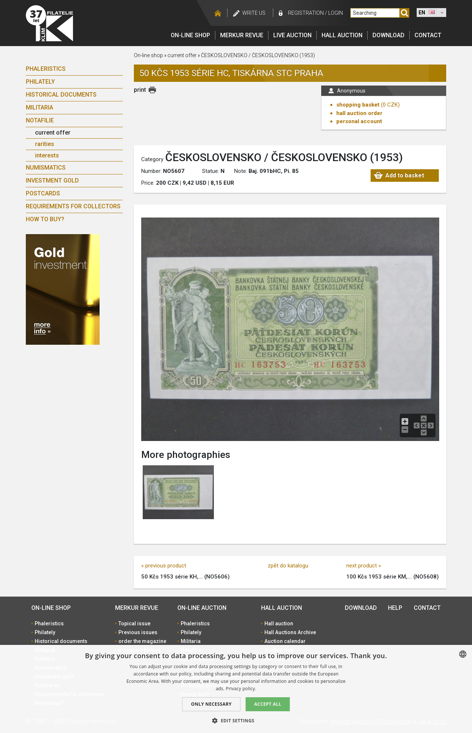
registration (306, 13)
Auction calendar (285, 641)
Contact (427, 35)
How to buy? (45, 219)
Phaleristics (46, 68)
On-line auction (201, 607)
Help (395, 607)
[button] (236, 720)
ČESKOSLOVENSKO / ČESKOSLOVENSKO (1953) (258, 55)
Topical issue (134, 623)
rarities (44, 143)
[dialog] (236, 689)
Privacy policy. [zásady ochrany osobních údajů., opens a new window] (241, 688)
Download (388, 35)
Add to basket (404, 175)
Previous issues (137, 632)
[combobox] (462, 654)
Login (335, 13)
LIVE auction (292, 35)
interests (47, 155)
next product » (363, 565)
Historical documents (61, 94)
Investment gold (52, 180)
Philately (40, 81)
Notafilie (40, 120)
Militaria (39, 107)
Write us (254, 13)
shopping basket (357, 104)
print (140, 89)
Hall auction (342, 35)
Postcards (43, 193)
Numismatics (46, 167)
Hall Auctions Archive (290, 632)
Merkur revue (241, 35)
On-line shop (190, 35)
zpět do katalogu (288, 565)
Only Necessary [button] (211, 704)
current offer (52, 132)
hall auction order (359, 113)
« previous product (163, 565)
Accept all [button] (267, 704)
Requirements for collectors (73, 206)
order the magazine (142, 641)
